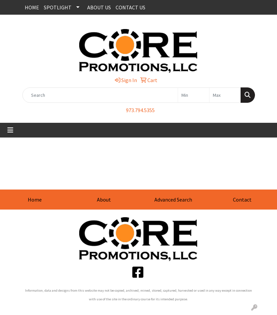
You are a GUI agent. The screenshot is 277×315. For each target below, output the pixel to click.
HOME (32, 7)
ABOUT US (99, 7)
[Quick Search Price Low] (194, 95)
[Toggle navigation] (10, 130)
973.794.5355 (140, 110)
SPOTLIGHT (58, 7)
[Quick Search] (100, 95)
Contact (242, 199)
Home (35, 199)
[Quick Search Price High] (225, 95)
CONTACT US (130, 7)
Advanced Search (173, 199)
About (104, 199)
